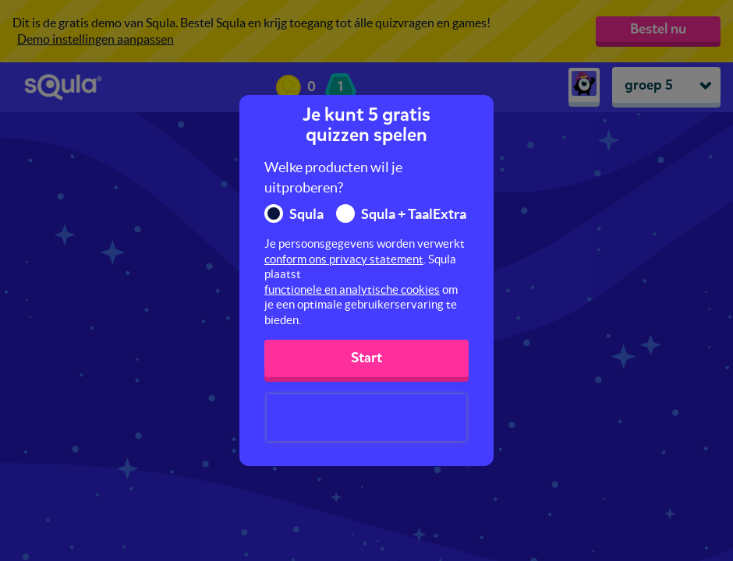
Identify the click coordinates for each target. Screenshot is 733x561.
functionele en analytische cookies (352, 289)
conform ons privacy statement (343, 259)
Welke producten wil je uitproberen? (333, 177)
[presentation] (366, 417)
